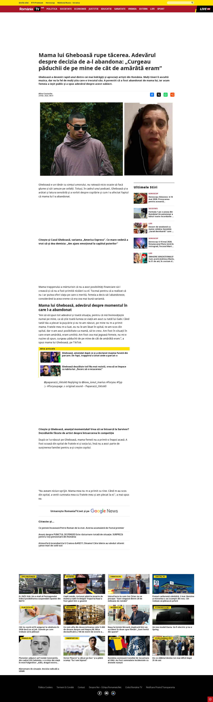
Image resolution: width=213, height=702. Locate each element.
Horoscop (50, 3)
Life (152, 9)
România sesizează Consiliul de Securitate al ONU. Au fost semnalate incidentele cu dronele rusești (128, 660)
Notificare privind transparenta (160, 687)
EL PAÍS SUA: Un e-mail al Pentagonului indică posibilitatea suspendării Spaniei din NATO (40, 598)
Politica (52, 9)
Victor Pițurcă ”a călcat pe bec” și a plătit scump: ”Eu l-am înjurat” (83, 659)
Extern (143, 9)
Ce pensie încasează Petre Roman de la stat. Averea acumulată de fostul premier (81, 528)
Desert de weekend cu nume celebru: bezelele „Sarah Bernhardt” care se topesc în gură (161, 229)
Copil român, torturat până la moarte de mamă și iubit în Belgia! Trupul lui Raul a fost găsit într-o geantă (83, 598)
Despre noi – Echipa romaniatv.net (105, 687)
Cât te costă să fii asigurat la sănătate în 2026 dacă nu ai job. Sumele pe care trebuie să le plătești (39, 629)
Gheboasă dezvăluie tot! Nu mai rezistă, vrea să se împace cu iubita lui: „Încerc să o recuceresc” (94, 367)
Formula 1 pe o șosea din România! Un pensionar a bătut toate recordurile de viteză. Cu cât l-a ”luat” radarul (161, 214)
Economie (80, 9)
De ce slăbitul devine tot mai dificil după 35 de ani (172, 659)
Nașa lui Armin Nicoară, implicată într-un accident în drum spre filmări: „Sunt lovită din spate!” (128, 629)
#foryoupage (55, 386)
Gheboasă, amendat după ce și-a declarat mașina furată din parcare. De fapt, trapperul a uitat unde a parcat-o (95, 354)
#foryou (111, 382)
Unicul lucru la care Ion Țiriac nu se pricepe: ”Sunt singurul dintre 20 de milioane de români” (125, 598)
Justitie (93, 9)
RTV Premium (37, 3)
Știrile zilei (24, 3)
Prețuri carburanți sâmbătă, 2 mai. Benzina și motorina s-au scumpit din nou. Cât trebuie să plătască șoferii (173, 598)
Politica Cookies (45, 687)
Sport (161, 9)
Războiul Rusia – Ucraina (68, 3)
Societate (66, 9)
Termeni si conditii (65, 687)
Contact (81, 687)
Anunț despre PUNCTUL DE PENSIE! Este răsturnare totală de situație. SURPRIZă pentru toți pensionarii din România (81, 535)
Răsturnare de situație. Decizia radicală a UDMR (39, 670)
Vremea (132, 9)
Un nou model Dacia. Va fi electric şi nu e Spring (172, 628)
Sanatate (119, 9)
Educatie (106, 9)
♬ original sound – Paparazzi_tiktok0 (84, 386)
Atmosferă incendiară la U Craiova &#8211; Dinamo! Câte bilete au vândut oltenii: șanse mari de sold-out (81, 544)
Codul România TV (133, 687)
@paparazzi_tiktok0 (55, 382)
